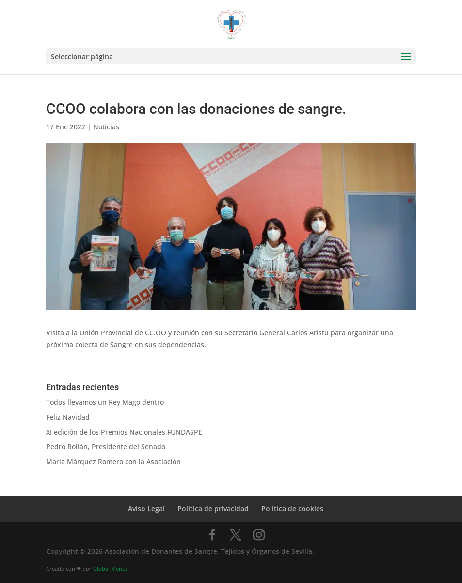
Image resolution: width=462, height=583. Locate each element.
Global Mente (110, 569)
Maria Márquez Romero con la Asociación (113, 461)
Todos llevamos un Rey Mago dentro (105, 402)
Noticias (106, 126)
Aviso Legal (146, 508)
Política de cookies (292, 508)
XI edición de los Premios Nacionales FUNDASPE (124, 432)
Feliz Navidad (68, 417)
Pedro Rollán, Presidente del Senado (105, 446)
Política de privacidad (213, 508)
